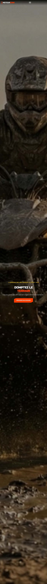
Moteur (9, 3)
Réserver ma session (23, 300)
